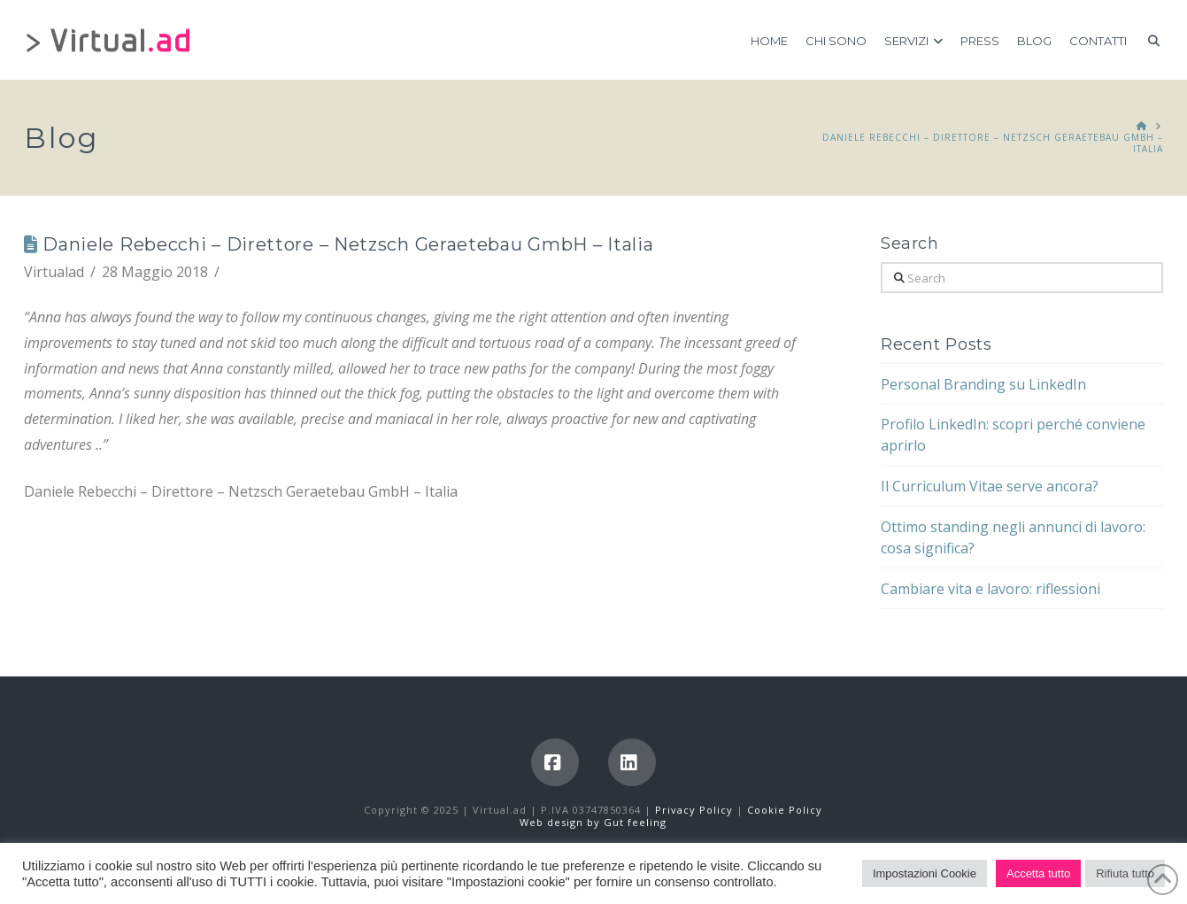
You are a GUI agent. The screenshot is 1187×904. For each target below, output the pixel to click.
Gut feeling (635, 822)
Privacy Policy (695, 809)
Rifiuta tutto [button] (1125, 873)
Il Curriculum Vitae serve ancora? (989, 486)
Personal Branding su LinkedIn (983, 384)
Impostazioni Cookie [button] (924, 873)
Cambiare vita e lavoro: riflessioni (990, 589)
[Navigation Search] (1149, 40)
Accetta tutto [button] (1038, 873)
